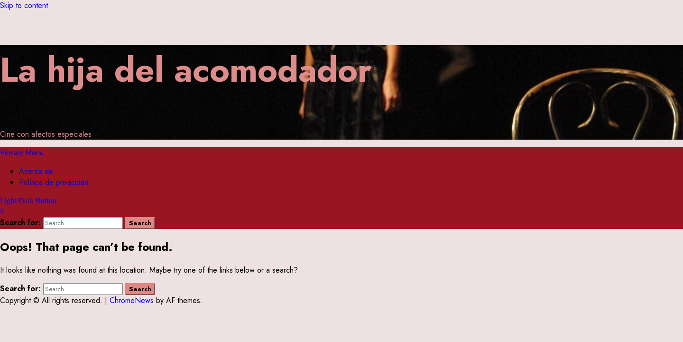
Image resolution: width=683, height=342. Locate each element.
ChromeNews (132, 300)
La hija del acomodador (186, 70)
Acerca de (36, 171)
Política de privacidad (54, 182)
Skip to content (24, 5)
